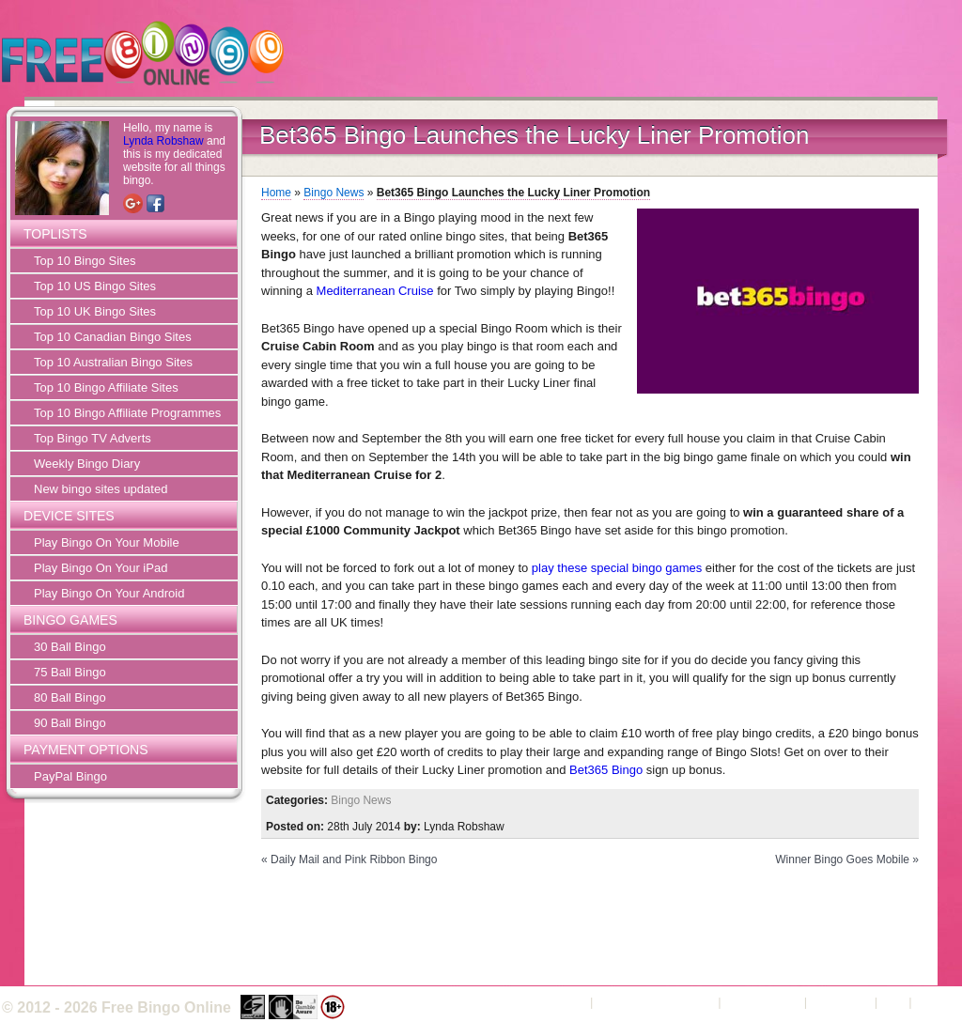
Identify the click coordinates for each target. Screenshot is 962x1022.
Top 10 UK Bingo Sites (95, 311)
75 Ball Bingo (70, 672)
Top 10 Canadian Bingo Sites (113, 337)
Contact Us (841, 1002)
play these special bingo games (617, 568)
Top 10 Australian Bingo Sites (113, 362)
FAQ (893, 1002)
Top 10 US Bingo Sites (95, 286)
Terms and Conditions (656, 1002)
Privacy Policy (762, 1002)
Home (276, 192)
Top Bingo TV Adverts (92, 438)
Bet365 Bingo (606, 770)
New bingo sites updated (100, 489)
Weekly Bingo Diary (87, 464)
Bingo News (333, 192)
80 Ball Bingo (70, 697)
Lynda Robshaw (163, 140)
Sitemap (937, 1002)
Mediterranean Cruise (375, 291)
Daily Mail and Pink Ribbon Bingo (354, 859)
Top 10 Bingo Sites (84, 261)
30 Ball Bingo (70, 647)
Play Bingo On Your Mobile (106, 542)
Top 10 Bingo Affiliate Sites (106, 387)
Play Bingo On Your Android (109, 593)
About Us (561, 1002)
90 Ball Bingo (70, 723)
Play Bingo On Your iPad (100, 568)
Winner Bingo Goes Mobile (842, 859)
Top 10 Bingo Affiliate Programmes (127, 413)
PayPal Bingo (70, 776)
